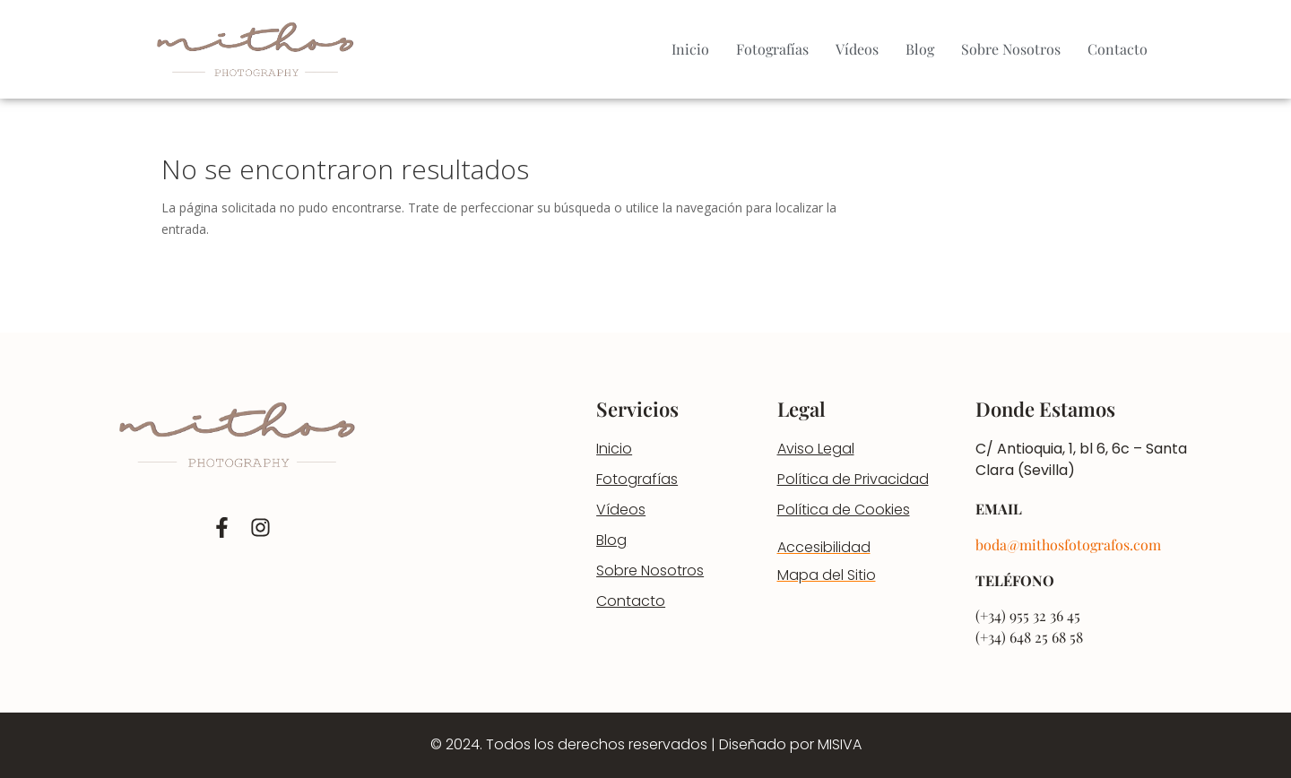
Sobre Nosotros (1011, 48)
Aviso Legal (815, 448)
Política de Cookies (843, 509)
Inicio (690, 48)
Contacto (1117, 48)
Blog (919, 48)
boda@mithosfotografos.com (1068, 544)
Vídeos (857, 48)
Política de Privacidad (853, 479)
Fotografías (772, 48)
